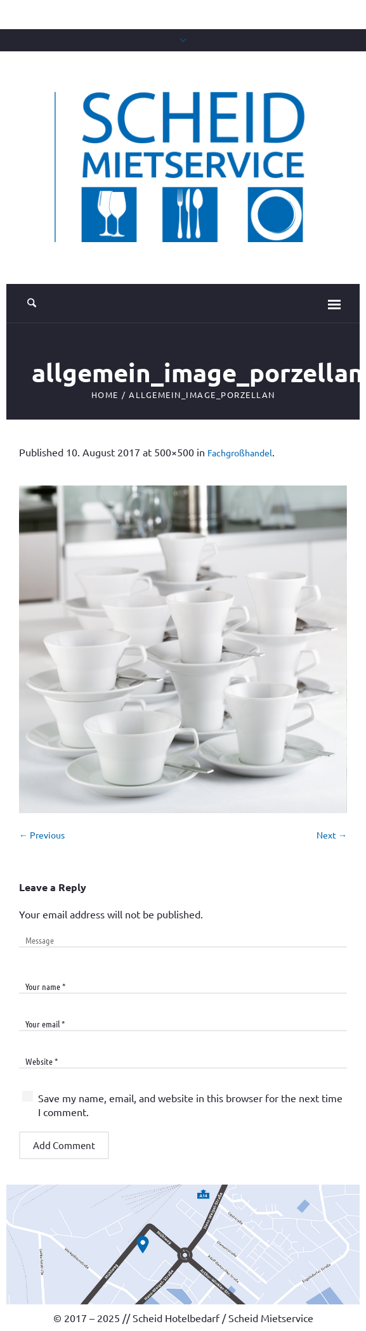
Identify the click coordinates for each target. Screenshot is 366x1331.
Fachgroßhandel (239, 452)
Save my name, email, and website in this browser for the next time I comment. (190, 1104)
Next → (332, 834)
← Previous (42, 834)
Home (105, 394)
